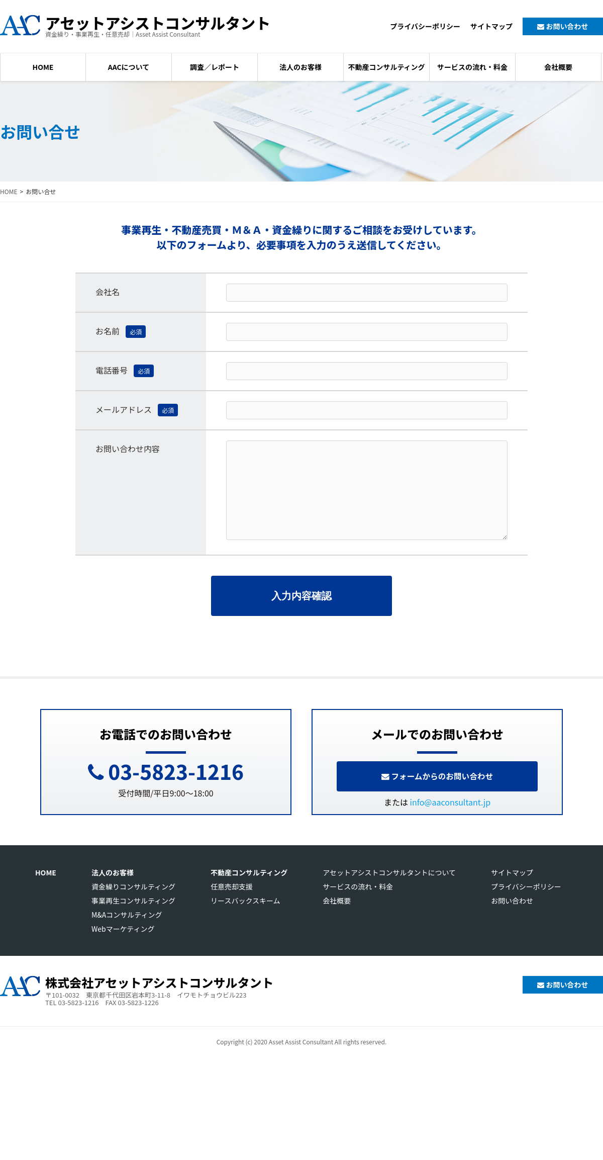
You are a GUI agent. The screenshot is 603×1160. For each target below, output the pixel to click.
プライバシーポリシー (425, 26)
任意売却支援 (232, 903)
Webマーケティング (123, 945)
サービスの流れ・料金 (472, 67)
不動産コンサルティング (386, 67)
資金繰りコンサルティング (133, 903)
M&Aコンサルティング (126, 931)
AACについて (128, 67)
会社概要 (558, 67)
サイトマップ (491, 26)
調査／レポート (214, 67)
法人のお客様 (300, 67)
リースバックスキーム (245, 917)
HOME (43, 67)
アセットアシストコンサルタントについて (389, 889)
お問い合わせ (562, 26)
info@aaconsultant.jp (450, 819)
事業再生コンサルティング (133, 917)
